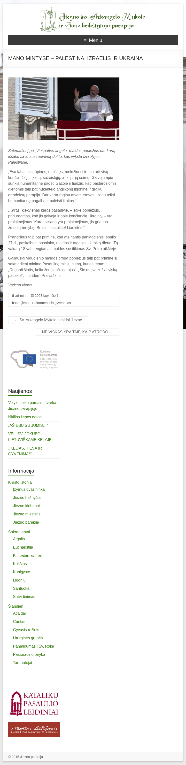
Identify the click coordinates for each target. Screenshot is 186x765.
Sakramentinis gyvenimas (51, 303)
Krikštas (20, 564)
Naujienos (22, 303)
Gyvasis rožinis (26, 630)
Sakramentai (19, 532)
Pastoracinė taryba (29, 654)
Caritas (19, 622)
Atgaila (19, 539)
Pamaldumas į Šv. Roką (33, 646)
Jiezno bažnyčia (27, 498)
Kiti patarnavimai (27, 555)
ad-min (20, 296)
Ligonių (19, 580)
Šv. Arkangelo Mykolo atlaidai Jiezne (48, 320)
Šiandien (15, 606)
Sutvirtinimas (24, 597)
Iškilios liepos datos (25, 417)
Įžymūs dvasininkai (29, 489)
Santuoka (21, 588)
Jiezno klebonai (26, 506)
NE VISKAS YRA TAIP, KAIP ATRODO (77, 332)
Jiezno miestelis (26, 514)
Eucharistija (23, 547)
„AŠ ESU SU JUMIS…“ (28, 425)
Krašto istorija (20, 482)
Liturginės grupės (28, 638)
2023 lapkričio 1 (47, 296)
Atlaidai (19, 613)
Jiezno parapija (26, 522)
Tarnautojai (22, 663)
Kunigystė (21, 572)
